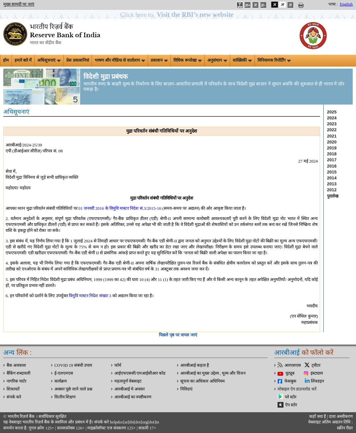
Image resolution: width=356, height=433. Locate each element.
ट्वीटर (316, 365)
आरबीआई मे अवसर (129, 389)
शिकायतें (13, 389)
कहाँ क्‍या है (318, 416)
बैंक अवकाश (16, 365)
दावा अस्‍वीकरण (341, 416)
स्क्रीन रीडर (345, 428)
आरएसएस (292, 365)
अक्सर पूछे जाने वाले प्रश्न (73, 389)
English (346, 4)
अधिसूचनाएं (49, 60)
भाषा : (333, 4)
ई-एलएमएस (63, 373)
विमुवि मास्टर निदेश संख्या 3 (90, 295)
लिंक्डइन (317, 381)
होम (6, 60)
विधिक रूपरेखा (187, 60)
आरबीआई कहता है (194, 365)
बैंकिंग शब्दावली (18, 373)
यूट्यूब (289, 373)
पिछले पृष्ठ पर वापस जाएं (178, 334)
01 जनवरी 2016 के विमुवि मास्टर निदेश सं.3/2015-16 (119, 208)
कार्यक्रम (60, 381)
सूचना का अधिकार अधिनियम (202, 381)
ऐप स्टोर (291, 405)
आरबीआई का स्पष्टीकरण (132, 397)
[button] (178, 14)
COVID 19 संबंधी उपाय (73, 365)
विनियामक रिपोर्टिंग (274, 60)
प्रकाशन (159, 60)
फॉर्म (117, 365)
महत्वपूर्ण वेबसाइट (127, 381)
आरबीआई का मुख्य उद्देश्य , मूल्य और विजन (213, 373)
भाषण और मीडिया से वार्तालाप (120, 60)
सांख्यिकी (242, 60)
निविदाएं (186, 389)
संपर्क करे (14, 397)
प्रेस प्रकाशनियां (77, 60)
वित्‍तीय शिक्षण (64, 397)
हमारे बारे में (23, 60)
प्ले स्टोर (290, 397)
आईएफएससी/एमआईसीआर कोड (139, 373)
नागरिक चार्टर (16, 381)
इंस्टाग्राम (317, 373)
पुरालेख (333, 196)
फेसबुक (290, 381)
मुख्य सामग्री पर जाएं (18, 4)
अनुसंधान (217, 60)
